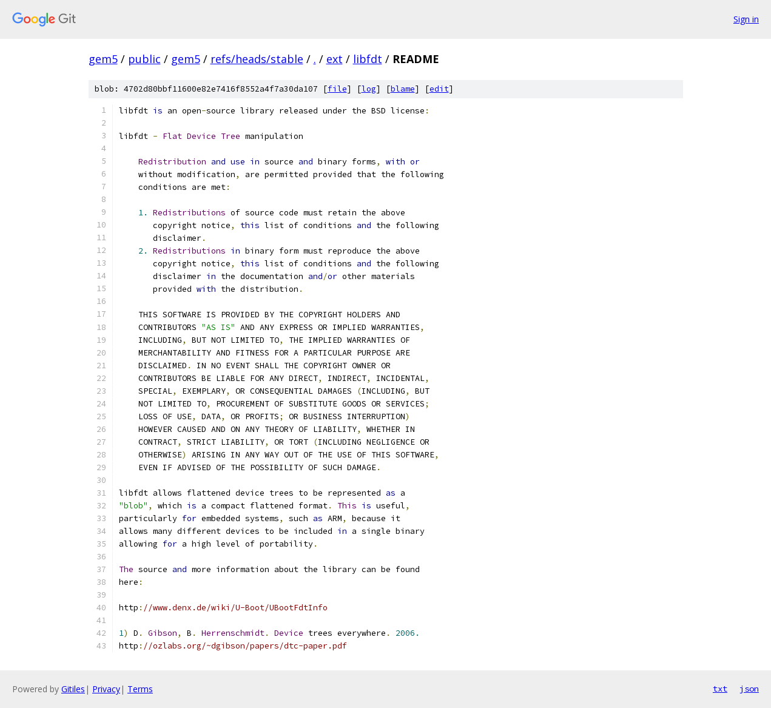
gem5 (103, 59)
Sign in (746, 19)
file (337, 89)
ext (334, 59)
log (369, 89)
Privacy (106, 689)
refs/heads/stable (256, 59)
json (749, 688)
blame (403, 89)
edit (439, 89)
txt (720, 688)
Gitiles (73, 689)
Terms (140, 689)
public (144, 59)
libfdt (367, 59)
